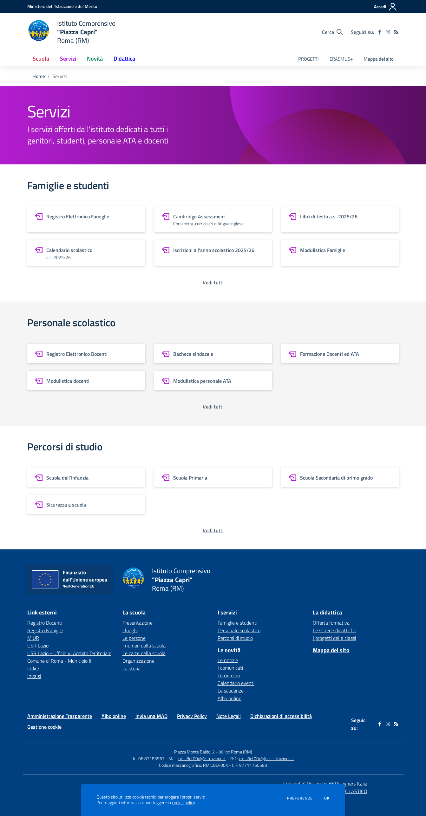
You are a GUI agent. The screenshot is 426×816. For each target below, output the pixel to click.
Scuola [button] (41, 58)
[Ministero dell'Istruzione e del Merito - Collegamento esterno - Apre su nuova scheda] (62, 6)
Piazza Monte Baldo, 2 (194, 751)
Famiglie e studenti (237, 623)
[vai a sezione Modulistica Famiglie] (340, 253)
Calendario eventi (236, 683)
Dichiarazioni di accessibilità (281, 716)
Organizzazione (138, 661)
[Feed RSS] (396, 32)
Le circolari (229, 675)
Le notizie (228, 660)
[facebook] (380, 32)
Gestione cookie (44, 727)
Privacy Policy (192, 716)
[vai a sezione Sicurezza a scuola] (86, 504)
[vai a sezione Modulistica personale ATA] (213, 380)
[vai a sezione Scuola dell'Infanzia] (86, 477)
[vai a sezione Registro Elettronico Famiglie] (86, 219)
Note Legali (228, 716)
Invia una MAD (151, 716)
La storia (131, 668)
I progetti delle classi (334, 638)
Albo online (229, 698)
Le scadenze (231, 690)
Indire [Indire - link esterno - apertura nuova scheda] (33, 668)
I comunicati (230, 668)
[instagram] (388, 32)
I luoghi (130, 630)
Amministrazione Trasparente (59, 716)
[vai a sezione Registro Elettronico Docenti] (86, 353)
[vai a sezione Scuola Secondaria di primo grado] (340, 477)
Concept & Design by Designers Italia (325, 783)
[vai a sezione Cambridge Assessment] (213, 219)
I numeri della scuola (144, 645)
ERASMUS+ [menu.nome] (341, 59)
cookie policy (183, 802)
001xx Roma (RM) (235, 751)
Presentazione (137, 623)
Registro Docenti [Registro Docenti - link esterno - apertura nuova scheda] (44, 623)
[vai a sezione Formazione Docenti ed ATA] (340, 353)
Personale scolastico (239, 630)
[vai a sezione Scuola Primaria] (213, 477)
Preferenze (300, 798)
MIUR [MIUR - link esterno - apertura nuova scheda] (33, 638)
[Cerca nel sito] (332, 32)
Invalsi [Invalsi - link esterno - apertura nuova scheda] (34, 676)
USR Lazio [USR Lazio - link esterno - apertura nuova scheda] (38, 645)
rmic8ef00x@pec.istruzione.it (266, 758)
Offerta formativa (331, 623)
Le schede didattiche (334, 630)
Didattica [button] (124, 58)
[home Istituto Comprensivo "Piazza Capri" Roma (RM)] (71, 32)
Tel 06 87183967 (149, 758)
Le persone (134, 638)
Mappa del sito (379, 59)
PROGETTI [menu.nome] (308, 59)
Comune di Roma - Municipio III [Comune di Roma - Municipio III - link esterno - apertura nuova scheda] (60, 661)
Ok (327, 798)
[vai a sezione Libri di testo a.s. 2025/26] (340, 219)
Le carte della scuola (144, 653)
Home (38, 76)
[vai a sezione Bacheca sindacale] (213, 353)
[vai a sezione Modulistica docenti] (86, 380)
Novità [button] (95, 58)
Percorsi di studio (235, 638)
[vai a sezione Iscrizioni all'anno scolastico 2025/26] (213, 253)
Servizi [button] (68, 58)
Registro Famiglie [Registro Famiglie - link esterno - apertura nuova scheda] (45, 630)
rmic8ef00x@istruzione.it (202, 758)
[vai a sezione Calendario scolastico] (86, 253)
